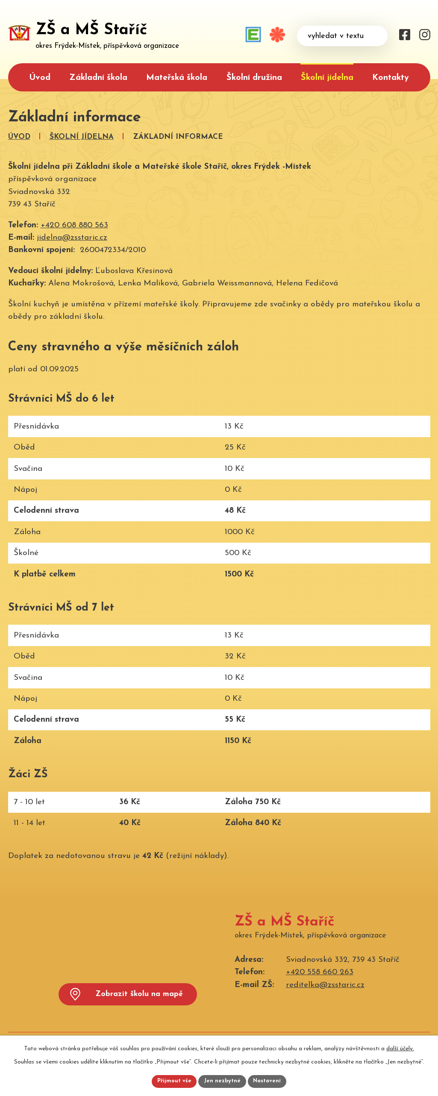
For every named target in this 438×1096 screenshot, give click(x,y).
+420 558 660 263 (319, 972)
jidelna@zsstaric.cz (72, 238)
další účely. (400, 1047)
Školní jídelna (327, 77)
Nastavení (270, 1081)
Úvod (39, 77)
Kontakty (390, 77)
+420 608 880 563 (74, 225)
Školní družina (254, 77)
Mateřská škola (176, 77)
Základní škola (98, 77)
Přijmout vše (172, 1081)
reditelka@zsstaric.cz (325, 985)
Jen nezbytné (222, 1081)
